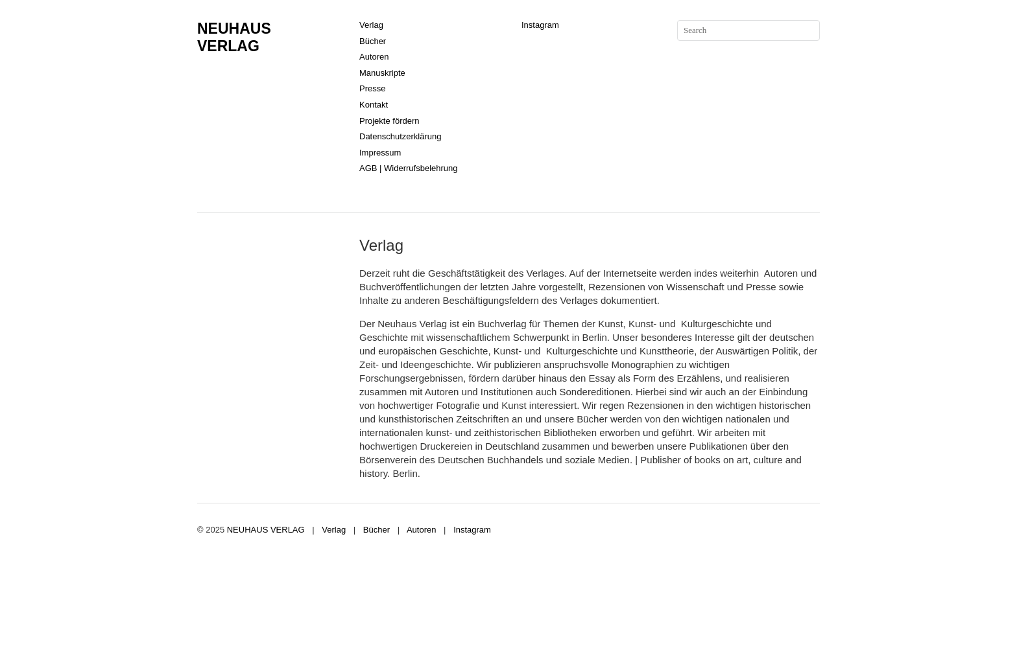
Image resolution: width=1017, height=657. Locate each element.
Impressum (380, 152)
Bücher (372, 41)
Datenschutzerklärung (400, 136)
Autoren (374, 57)
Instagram (540, 25)
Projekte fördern (389, 121)
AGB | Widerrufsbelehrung (408, 168)
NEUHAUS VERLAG (234, 37)
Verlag (371, 25)
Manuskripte (382, 73)
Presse (372, 88)
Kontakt (373, 105)
